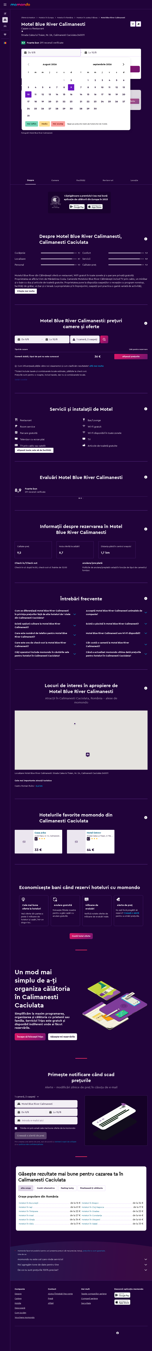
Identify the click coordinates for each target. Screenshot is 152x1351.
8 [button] (64, 87)
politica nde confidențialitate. (31, 1144)
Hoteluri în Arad (26, 1216)
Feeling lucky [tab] (67, 1188)
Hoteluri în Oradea (90, 1211)
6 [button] (49, 87)
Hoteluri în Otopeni (91, 1220)
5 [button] (42, 87)
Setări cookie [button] (21, 380)
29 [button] (64, 108)
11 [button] (35, 94)
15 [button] (64, 94)
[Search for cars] (5, 26)
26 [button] (42, 108)
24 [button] (28, 108)
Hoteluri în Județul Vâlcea (87, 18)
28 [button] (57, 108)
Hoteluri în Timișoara (28, 1211)
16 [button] (71, 94)
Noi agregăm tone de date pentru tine (83, 1264)
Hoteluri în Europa (46, 18)
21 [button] (57, 101)
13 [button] (50, 94)
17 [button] (28, 101)
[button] (5, 4)
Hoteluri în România (65, 18)
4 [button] (35, 87)
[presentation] (95, 206)
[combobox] (48, 1104)
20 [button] (49, 101)
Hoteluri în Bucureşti (28, 1203)
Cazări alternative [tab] (46, 1188)
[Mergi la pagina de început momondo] (20, 4)
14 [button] (57, 94)
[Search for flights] (5, 14)
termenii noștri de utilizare (65, 1142)
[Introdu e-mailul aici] (49, 1120)
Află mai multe (96, 366)
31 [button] (28, 116)
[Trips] (5, 34)
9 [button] (71, 87)
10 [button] (28, 94)
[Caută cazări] (5, 20)
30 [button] (71, 108)
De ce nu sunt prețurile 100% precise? (83, 1270)
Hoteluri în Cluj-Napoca (93, 1207)
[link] (81, 936)
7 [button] (56, 87)
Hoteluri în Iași (25, 1207)
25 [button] (35, 108)
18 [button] (35, 101)
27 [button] (50, 108)
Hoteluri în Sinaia (27, 1220)
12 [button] (43, 94)
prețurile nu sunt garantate (94, 1251)
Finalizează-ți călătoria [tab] (91, 1188)
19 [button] (43, 101)
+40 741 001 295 (29, 38)
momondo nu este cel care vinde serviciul (83, 1259)
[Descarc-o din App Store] (95, 207)
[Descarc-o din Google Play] (77, 207)
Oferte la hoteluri (28, 18)
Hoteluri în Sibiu (26, 1224)
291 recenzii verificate (51, 43)
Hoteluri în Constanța (92, 1216)
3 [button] (28, 87)
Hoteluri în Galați (89, 1224)
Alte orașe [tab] (26, 1188)
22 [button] (64, 101)
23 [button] (71, 101)
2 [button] (71, 80)
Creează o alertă (131, 913)
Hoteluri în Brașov (90, 1203)
